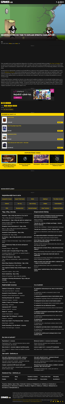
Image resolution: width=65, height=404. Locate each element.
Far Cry (20, 203)
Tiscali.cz (4, 384)
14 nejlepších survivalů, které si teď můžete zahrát (48, 327)
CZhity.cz (45, 385)
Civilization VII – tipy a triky (9, 234)
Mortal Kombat (32, 208)
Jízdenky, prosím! (32, 379)
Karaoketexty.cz (6, 385)
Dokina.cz (39, 385)
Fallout (7, 203)
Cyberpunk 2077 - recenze (9, 307)
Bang (16, 376)
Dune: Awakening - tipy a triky (10, 273)
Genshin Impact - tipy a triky (10, 248)
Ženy (18, 384)
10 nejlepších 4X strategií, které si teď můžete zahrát (48, 303)
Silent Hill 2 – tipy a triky (8, 282)
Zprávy (10, 384)
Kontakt (36, 399)
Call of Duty (32, 203)
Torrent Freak (8, 107)
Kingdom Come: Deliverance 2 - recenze (13, 295)
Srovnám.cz (5, 387)
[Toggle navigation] (63, 2)
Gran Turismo (45, 208)
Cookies (23, 399)
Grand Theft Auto (20, 199)
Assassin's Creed (7, 199)
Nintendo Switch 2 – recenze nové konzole (46, 341)
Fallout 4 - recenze (7, 318)
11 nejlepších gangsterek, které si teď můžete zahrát (48, 296)
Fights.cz (33, 385)
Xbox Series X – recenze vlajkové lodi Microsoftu (15, 347)
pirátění (15, 105)
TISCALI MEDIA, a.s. (27, 401)
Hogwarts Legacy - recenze (9, 300)
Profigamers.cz (37, 384)
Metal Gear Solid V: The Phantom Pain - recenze (15, 320)
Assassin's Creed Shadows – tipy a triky (13, 232)
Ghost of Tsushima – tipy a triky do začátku (14, 276)
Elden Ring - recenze (8, 304)
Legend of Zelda (58, 208)
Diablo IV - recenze (7, 311)
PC (1, 41)
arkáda (9, 105)
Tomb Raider (58, 203)
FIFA (7, 208)
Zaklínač (45, 199)
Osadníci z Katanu (33, 376)
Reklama (14, 399)
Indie (5, 105)
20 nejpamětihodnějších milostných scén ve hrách (48, 235)
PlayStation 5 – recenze (8, 341)
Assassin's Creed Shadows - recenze (12, 293)
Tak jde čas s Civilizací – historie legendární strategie (49, 227)
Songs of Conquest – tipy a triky (11, 257)
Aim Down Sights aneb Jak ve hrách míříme (46, 237)
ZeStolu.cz (45, 384)
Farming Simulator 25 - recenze (11, 297)
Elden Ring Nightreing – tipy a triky (11, 265)
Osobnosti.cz (52, 384)
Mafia (32, 199)
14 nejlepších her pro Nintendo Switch (44, 305)
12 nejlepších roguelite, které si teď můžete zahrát (48, 298)
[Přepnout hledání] (57, 2)
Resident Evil (19, 208)
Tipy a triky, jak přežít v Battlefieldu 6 (12, 217)
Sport (14, 384)
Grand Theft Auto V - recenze (10, 314)
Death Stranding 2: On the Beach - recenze (14, 325)
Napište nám (55, 399)
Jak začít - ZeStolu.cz (10, 353)
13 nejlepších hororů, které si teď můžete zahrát (47, 300)
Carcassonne (5, 376)
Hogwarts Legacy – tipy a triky (10, 271)
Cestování (23, 384)
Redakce (19, 399)
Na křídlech (56, 379)
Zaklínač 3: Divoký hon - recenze (11, 288)
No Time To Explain (55, 63)
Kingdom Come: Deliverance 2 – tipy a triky (14, 226)
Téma (10, 43)
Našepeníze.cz (53, 385)
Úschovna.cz (15, 385)
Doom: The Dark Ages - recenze (11, 327)
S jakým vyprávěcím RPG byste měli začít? (13, 365)
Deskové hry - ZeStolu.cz (11, 373)
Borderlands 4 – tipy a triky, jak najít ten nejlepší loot (16, 220)
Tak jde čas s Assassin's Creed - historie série (46, 229)
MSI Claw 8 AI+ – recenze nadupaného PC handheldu (48, 349)
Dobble (4, 379)
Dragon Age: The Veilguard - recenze (12, 316)
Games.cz (29, 384)
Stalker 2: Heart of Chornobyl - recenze (13, 302)
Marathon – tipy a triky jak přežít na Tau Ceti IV (15, 215)
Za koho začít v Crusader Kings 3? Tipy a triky (14, 250)
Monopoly (56, 376)
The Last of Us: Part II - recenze (10, 291)
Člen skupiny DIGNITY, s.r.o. (36, 401)
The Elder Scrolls (58, 199)
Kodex (32, 399)
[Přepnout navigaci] (59, 2)
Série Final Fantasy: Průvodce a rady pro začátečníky (48, 251)
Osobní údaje (28, 399)
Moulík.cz (27, 385)
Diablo (45, 203)
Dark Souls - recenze (8, 323)
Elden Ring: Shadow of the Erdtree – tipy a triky (15, 263)
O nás (40, 399)
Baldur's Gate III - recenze (9, 309)
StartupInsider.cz (14, 387)
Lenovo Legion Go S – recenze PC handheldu (46, 347)
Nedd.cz (21, 385)
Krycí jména (43, 379)
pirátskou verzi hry (10, 72)
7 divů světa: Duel (45, 376)
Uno (16, 379)
